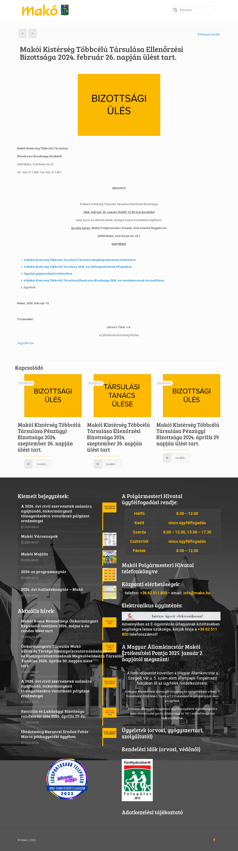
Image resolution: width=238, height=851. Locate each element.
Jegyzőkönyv (25, 343)
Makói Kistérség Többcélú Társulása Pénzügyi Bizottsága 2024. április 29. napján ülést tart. (188, 434)
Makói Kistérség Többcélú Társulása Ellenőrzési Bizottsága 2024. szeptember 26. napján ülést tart (118, 437)
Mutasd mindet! (208, 34)
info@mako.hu (196, 593)
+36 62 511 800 (153, 593)
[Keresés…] (193, 10)
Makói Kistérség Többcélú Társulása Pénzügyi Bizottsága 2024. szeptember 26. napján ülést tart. (49, 437)
